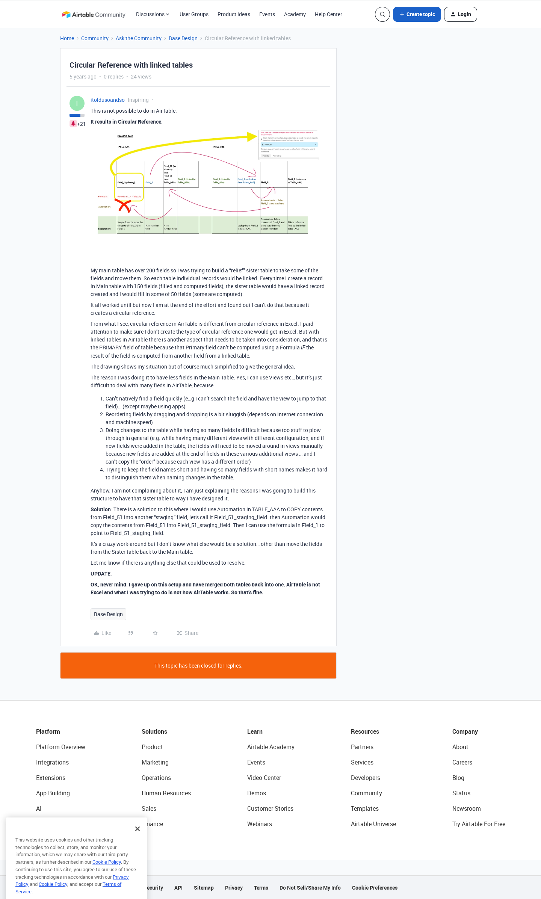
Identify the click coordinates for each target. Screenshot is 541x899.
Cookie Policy (106, 876)
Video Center (264, 778)
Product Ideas (234, 14)
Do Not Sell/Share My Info (310, 887)
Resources (365, 731)
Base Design (183, 38)
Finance (152, 824)
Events (267, 14)
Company (465, 731)
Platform (48, 731)
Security (153, 887)
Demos (256, 793)
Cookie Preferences (374, 887)
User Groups (194, 14)
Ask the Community (139, 38)
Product (152, 747)
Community (95, 38)
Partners (362, 747)
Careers (462, 762)
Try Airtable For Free (478, 824)
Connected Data (58, 824)
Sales (149, 808)
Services (362, 762)
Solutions (154, 731)
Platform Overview (60, 747)
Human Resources (166, 793)
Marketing (155, 762)
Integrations (52, 762)
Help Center (328, 14)
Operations (156, 778)
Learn (255, 731)
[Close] (137, 844)
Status (461, 793)
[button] (417, 14)
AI (39, 808)
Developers (365, 778)
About (460, 747)
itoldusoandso (108, 99)
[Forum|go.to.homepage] (93, 14)
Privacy (234, 887)
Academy (295, 14)
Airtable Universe (373, 824)
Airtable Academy (271, 747)
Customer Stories (270, 808)
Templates (365, 808)
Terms (261, 887)
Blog (458, 778)
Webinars (259, 824)
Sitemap (204, 887)
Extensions (50, 778)
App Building (53, 793)
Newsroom (466, 808)
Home (67, 38)
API (178, 887)
